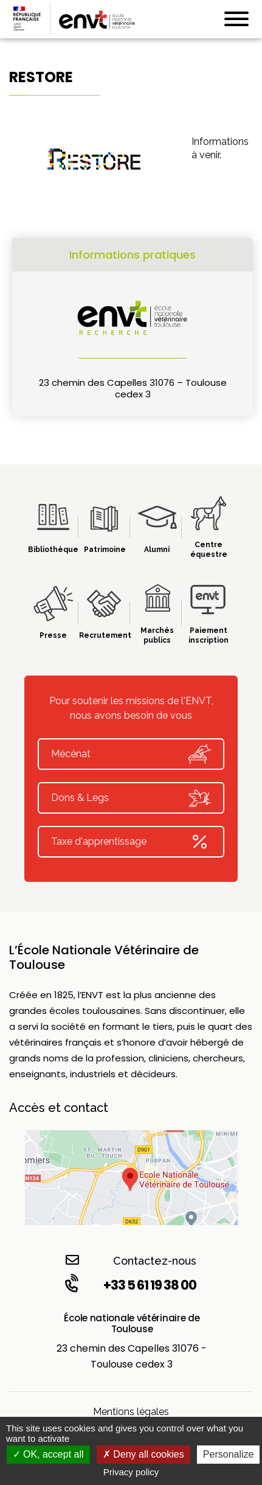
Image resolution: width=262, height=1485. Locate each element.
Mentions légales (131, 1411)
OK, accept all (48, 1454)
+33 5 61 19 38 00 (129, 1285)
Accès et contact (58, 1107)
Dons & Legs (131, 798)
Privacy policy (131, 1472)
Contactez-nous (131, 1260)
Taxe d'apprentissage (131, 841)
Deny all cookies (143, 1454)
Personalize (228, 1454)
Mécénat (131, 754)
